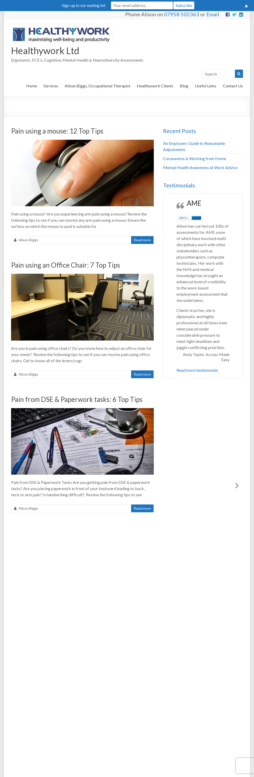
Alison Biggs (28, 240)
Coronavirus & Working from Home (194, 158)
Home (31, 85)
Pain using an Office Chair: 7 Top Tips (65, 265)
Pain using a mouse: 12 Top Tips (57, 131)
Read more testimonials (197, 370)
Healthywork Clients (155, 85)
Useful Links (205, 85)
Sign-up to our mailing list (84, 5)
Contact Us (233, 85)
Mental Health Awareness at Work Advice (200, 167)
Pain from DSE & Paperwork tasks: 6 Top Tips (76, 399)
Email (212, 14)
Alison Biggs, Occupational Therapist (97, 85)
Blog (184, 85)
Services (51, 85)
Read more (142, 240)
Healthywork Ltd (45, 50)
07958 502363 (181, 14)
